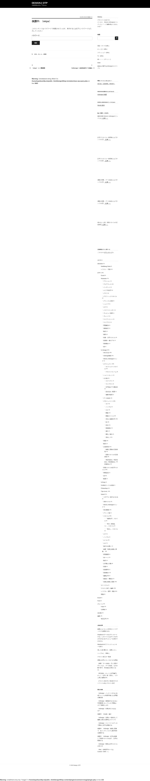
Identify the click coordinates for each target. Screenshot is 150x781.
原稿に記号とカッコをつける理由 (107, 660)
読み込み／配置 (110, 391)
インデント (106, 287)
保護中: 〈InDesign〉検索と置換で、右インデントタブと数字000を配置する (107, 731)
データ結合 (106, 398)
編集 (98, 616)
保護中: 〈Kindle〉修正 (104, 714)
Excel (102, 275)
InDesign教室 (107, 355)
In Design (104, 350)
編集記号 (106, 575)
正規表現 (106, 447)
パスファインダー (108, 310)
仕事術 (44, 54)
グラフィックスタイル (110, 296)
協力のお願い (107, 546)
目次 (107, 425)
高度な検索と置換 (108, 582)
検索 (98, 34)
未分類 (99, 613)
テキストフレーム (111, 372)
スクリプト (109, 381)
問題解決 (106, 325)
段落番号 (106, 569)
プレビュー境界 (108, 313)
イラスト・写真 (105, 269)
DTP (98, 273)
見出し (108, 437)
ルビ (107, 410)
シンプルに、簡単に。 (104, 653)
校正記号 (103, 618)
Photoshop (104, 488)
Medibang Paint (105, 266)
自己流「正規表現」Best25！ (106, 83)
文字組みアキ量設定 (112, 387)
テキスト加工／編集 (107, 588)
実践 (104, 440)
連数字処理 (109, 394)
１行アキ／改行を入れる (110, 497)
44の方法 (106, 352)
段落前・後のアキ (108, 340)
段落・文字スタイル (109, 337)
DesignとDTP (40, 3)
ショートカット (108, 375)
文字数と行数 (107, 563)
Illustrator (104, 278)
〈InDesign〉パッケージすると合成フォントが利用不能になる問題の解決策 (107, 695)
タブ (104, 307)
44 (91, 17)
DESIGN (100, 263)
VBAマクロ (106, 501)
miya (35, 54)
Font (98, 601)
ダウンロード (108, 252)
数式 (104, 331)
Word (102, 494)
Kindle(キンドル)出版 (107, 485)
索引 (107, 431)
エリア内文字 (107, 290)
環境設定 (106, 472)
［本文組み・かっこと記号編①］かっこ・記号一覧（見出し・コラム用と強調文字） (107, 675)
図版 (107, 413)
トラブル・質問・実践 (108, 591)
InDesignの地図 (102, 94)
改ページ (106, 557)
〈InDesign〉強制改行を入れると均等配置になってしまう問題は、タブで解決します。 (107, 703)
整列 (104, 334)
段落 (104, 566)
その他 (105, 378)
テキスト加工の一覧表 (104, 656)
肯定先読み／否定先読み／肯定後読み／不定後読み (111, 462)
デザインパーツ (108, 401)
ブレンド (106, 316)
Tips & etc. (104, 491)
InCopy (103, 482)
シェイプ (106, 304)
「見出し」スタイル (112, 529)
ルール (105, 540)
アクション (106, 281)
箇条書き (106, 343)
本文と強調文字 (110, 419)
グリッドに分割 (108, 301)
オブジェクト (107, 364)
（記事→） (104, 118)
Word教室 (106, 510)
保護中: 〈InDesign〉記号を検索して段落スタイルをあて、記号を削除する (107, 738)
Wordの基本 (101, 105)
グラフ (105, 293)
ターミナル (104, 585)
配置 (104, 478)
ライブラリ (106, 322)
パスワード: (62, 37)
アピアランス (107, 284)
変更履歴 (106, 554)
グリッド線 (106, 513)
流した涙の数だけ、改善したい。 (107, 650)
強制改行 (106, 328)
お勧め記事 (100, 625)
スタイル (106, 516)
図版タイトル (110, 416)
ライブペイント (108, 319)
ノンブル (108, 407)
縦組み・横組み (108, 578)
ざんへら (40, 54)
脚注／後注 (109, 434)
